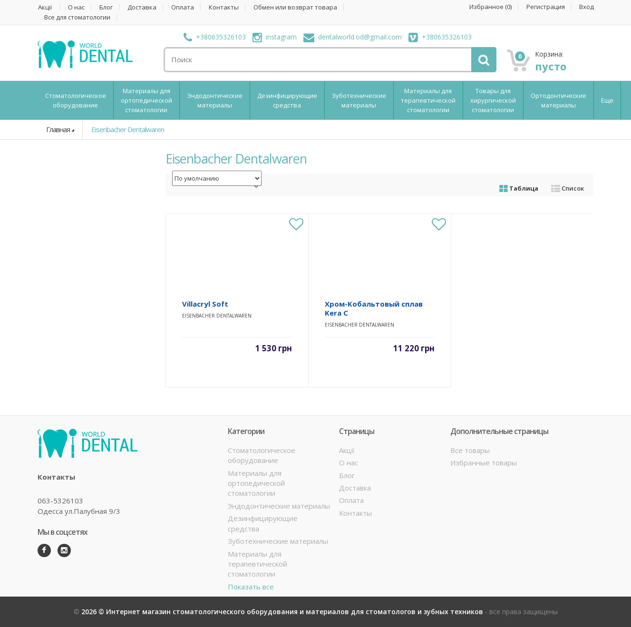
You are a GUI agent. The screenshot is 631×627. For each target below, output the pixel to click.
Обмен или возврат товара (295, 7)
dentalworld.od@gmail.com (352, 36)
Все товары (470, 450)
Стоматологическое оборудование (75, 100)
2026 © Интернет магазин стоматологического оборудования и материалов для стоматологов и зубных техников (283, 611)
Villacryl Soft (205, 304)
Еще (607, 100)
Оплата (182, 7)
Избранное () (490, 6)
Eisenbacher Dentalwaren (127, 129)
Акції (45, 7)
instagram (274, 36)
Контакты (224, 7)
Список (567, 188)
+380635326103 (215, 36)
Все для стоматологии (77, 17)
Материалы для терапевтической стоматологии (428, 100)
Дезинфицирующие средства (287, 100)
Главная (58, 129)
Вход (586, 6)
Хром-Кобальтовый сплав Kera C (374, 308)
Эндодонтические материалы (215, 100)
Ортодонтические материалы (558, 100)
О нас (76, 7)
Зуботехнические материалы (359, 100)
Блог (106, 7)
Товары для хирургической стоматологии (493, 100)
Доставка (141, 7)
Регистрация (545, 6)
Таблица (518, 188)
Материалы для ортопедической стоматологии (146, 100)
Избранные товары (483, 462)
